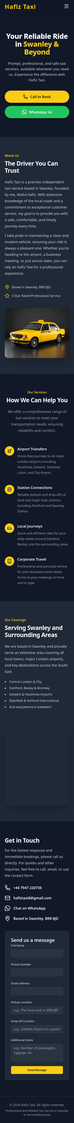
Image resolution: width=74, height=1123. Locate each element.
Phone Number (21, 964)
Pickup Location (21, 1002)
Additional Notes (22, 1040)
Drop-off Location (22, 1021)
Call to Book (37, 96)
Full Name (17, 945)
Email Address (20, 983)
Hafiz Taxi (20, 7)
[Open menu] (66, 6)
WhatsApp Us (37, 112)
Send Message (37, 1070)
